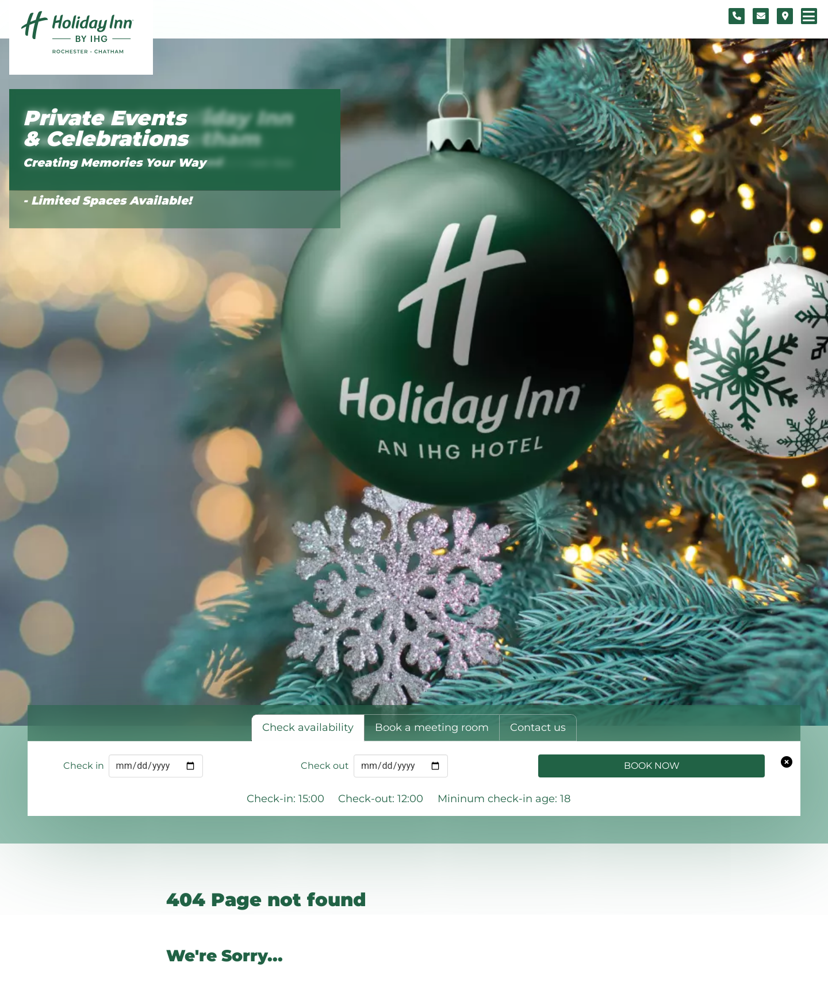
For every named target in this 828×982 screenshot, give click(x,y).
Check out (325, 765)
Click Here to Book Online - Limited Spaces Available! (107, 191)
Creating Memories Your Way (114, 163)
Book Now (652, 765)
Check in (83, 765)
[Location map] (785, 16)
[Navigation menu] (809, 16)
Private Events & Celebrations (105, 128)
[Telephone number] (737, 16)
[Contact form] (761, 16)
